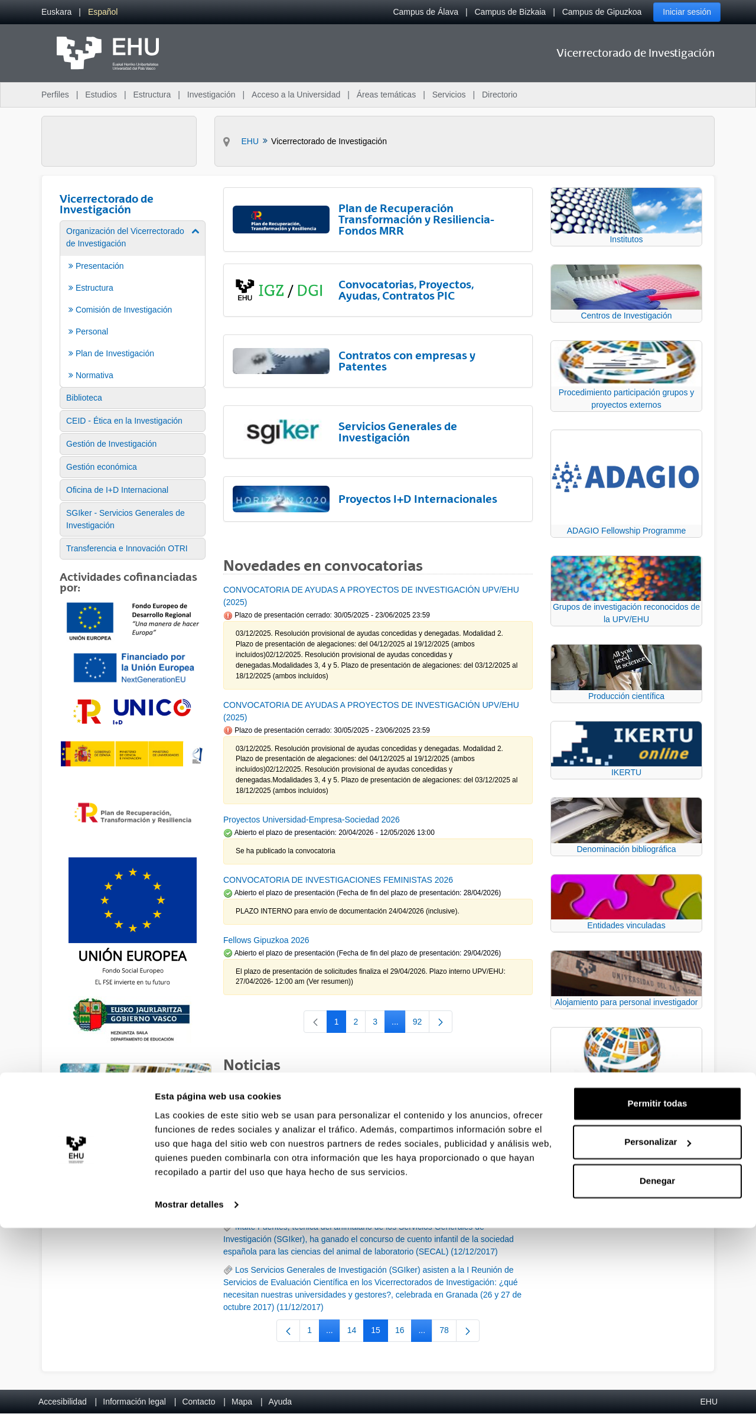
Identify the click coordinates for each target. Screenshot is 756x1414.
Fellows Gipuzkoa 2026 (266, 940)
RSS (244, 1092)
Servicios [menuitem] (449, 94)
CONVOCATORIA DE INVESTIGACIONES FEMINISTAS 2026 (338, 880)
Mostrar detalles (189, 1391)
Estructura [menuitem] (152, 94)
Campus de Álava (425, 12)
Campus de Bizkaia (510, 12)
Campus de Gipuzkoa (602, 12)
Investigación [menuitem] (211, 94)
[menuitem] (56, 12)
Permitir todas (657, 1290)
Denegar (657, 1367)
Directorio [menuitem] (499, 94)
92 (421, 1024)
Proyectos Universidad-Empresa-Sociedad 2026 (311, 819)
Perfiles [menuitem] (55, 94)
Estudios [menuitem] (101, 94)
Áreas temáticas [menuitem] (386, 94)
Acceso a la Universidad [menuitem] (296, 94)
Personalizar (657, 1328)
